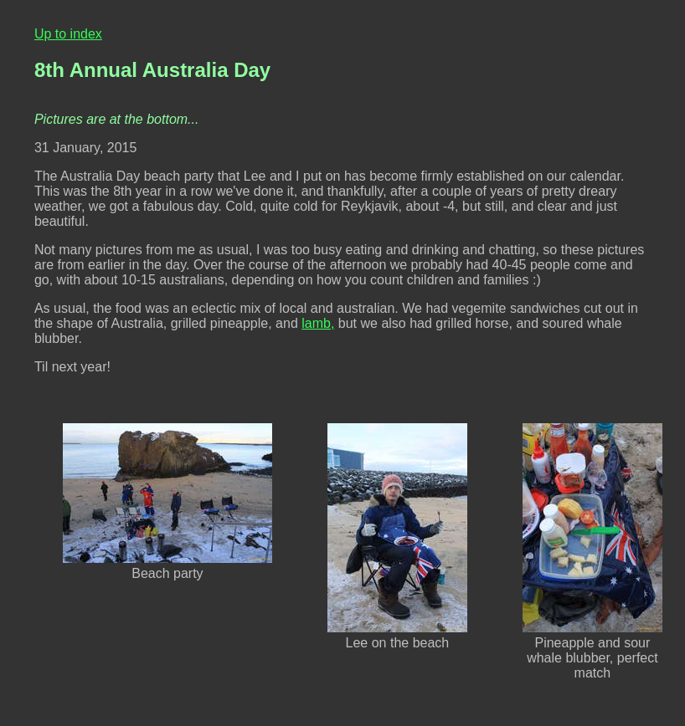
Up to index (68, 34)
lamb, (317, 323)
